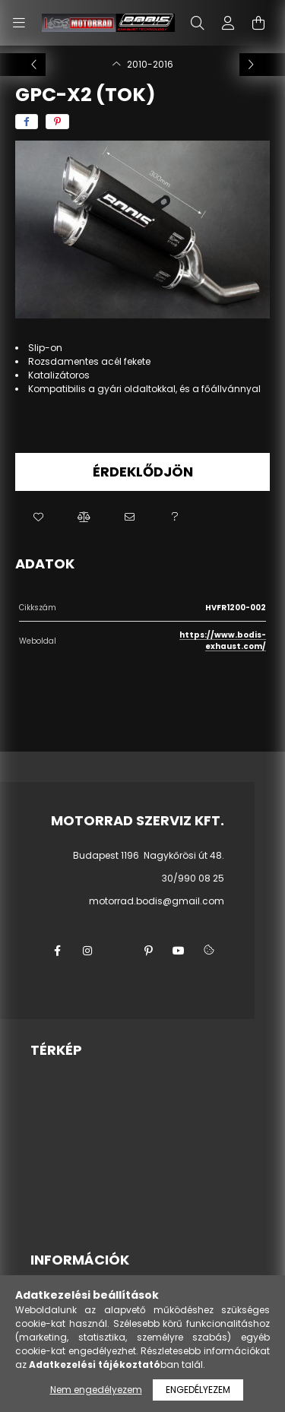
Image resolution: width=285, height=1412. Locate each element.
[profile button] (228, 23)
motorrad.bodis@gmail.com (156, 900)
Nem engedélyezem (96, 1389)
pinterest (148, 951)
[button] (38, 517)
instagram (87, 951)
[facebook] (26, 121)
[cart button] (258, 23)
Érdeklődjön (143, 471)
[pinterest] (57, 121)
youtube (178, 951)
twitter (118, 951)
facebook (57, 951)
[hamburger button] (19, 23)
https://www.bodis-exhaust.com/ (222, 640)
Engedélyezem (198, 1389)
